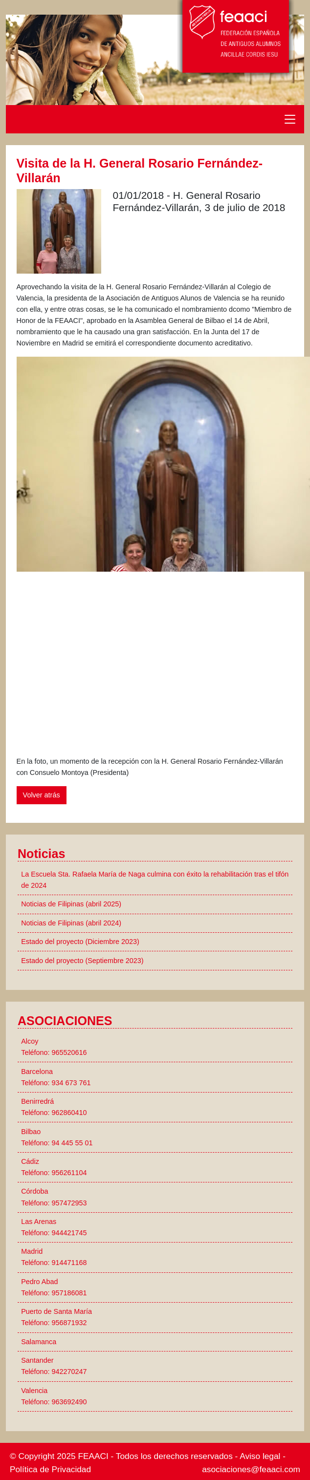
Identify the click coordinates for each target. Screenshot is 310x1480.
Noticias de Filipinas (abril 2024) (71, 923)
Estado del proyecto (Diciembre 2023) (80, 941)
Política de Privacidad (50, 1469)
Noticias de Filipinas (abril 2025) (71, 904)
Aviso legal (260, 1456)
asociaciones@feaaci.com (251, 1469)
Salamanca (38, 1342)
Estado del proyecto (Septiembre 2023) (82, 961)
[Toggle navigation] (290, 119)
